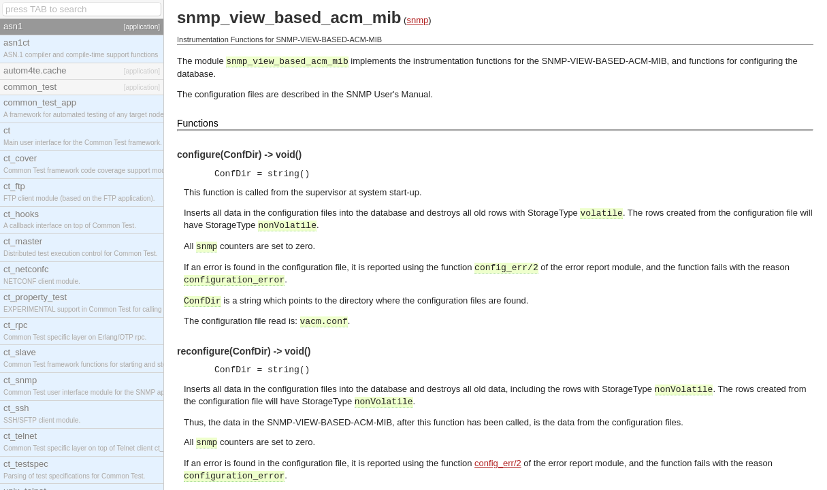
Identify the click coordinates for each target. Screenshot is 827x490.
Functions (197, 123)
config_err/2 (497, 463)
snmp (417, 20)
